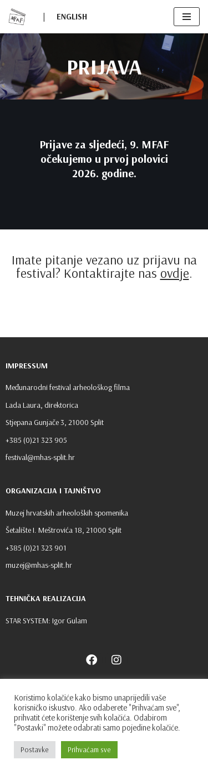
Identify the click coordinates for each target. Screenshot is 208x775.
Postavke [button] (35, 749)
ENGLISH (72, 16)
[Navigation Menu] (187, 16)
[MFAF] (17, 17)
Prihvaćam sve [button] (89, 749)
